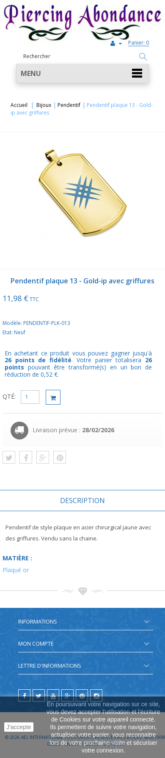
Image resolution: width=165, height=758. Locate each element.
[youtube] (53, 695)
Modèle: (13, 323)
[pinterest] (82, 695)
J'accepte (18, 727)
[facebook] (24, 695)
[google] (67, 695)
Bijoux (43, 105)
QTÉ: (9, 396)
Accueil (19, 105)
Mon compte (36, 643)
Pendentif (69, 105)
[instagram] (96, 695)
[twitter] (39, 695)
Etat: (8, 332)
